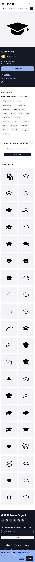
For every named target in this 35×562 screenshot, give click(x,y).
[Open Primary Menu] (3, 4)
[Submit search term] (31, 8)
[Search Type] (4, 8)
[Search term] (18, 8)
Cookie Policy (20, 552)
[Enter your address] (17, 531)
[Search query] (17, 149)
